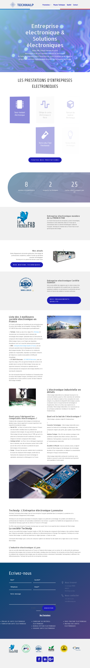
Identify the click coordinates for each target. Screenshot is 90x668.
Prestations (46, 5)
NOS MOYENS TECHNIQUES (26, 265)
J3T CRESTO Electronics (30, 359)
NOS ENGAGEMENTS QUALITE (60, 300)
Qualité (69, 5)
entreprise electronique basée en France (25, 346)
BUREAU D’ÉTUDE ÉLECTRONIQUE (44, 626)
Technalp (36, 332)
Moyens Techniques (59, 5)
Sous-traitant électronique (20, 113)
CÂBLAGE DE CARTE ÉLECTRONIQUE (13, 621)
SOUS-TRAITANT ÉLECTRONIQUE (75, 621)
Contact (75, 5)
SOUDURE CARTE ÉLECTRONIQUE (44, 628)
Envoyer (49, 608)
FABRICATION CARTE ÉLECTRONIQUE (13, 624)
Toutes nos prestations (45, 160)
